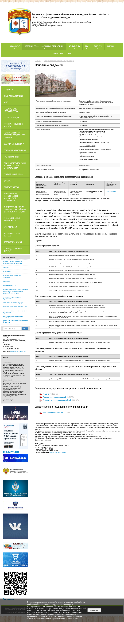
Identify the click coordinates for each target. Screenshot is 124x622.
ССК (69, 53)
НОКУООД (110, 46)
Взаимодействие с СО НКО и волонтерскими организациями (15, 165)
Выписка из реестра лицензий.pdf (57, 400)
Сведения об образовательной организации (44, 46)
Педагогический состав (9, 285)
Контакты (98, 46)
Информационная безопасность (12, 219)
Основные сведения (9, 257)
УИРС (6, 102)
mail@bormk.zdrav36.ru (18, 351)
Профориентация (11, 117)
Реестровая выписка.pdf (53, 412)
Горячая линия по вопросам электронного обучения (14, 135)
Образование (6, 271)
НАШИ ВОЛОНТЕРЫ (11, 157)
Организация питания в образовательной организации (15, 321)
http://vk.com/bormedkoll (57, 453)
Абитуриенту (74, 46)
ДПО (86, 46)
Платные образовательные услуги (13, 303)
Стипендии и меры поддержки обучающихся (12, 298)
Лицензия (47, 394)
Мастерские (58, 53)
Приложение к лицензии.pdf (54, 397)
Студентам (8, 89)
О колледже (15, 46)
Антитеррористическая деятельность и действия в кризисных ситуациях (15, 209)
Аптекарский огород (13, 242)
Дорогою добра (8, 401)
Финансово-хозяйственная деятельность (15, 307)
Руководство (6, 281)
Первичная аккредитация (15, 150)
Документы (6, 267)
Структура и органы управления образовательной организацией (12, 262)
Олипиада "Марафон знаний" (13, 250)
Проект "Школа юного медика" (13, 125)
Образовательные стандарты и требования (12, 276)
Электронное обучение (13, 96)
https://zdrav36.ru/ (111, 191)
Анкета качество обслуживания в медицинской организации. (11, 197)
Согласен (94, 610)
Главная (38, 61)
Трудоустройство (11, 187)
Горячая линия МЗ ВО (13, 174)
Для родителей (10, 227)
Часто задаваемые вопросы (12, 234)
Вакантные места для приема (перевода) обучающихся (15, 312)
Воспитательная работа (14, 144)
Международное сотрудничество (13, 317)
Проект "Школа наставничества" (11, 110)
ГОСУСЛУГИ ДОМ (11, 452)
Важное (7, 181)
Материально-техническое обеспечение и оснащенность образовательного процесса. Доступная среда (15, 291)
